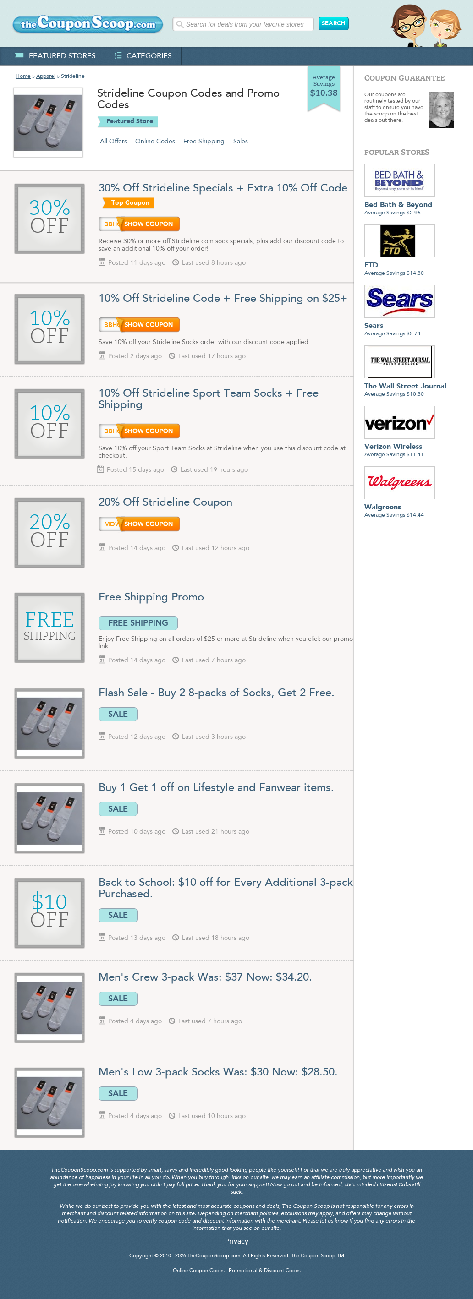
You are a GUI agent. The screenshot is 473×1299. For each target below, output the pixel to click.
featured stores (55, 56)
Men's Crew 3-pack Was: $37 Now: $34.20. (205, 977)
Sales (240, 141)
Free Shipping (204, 141)
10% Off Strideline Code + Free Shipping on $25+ (223, 299)
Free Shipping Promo (151, 597)
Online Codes (155, 141)
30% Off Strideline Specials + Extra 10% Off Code (223, 188)
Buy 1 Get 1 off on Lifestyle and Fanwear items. (216, 788)
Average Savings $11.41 (399, 447)
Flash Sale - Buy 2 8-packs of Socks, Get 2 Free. (217, 693)
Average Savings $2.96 (399, 205)
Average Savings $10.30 (405, 387)
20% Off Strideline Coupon (165, 502)
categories (143, 56)
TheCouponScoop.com (213, 1256)
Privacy (236, 1241)
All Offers (113, 141)
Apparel (45, 76)
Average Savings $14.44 (399, 507)
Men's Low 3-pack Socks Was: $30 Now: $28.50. (218, 1072)
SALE (118, 714)
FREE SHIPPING (138, 623)
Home (23, 76)
